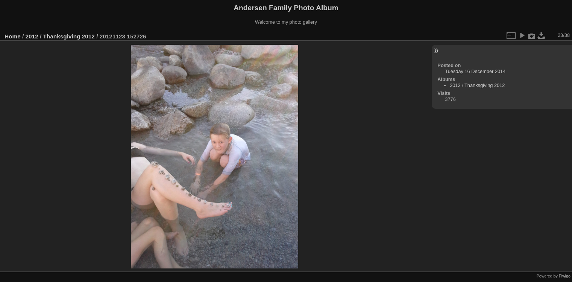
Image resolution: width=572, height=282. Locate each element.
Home (13, 36)
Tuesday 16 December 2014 (475, 71)
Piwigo (564, 276)
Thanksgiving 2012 (68, 36)
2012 (32, 36)
